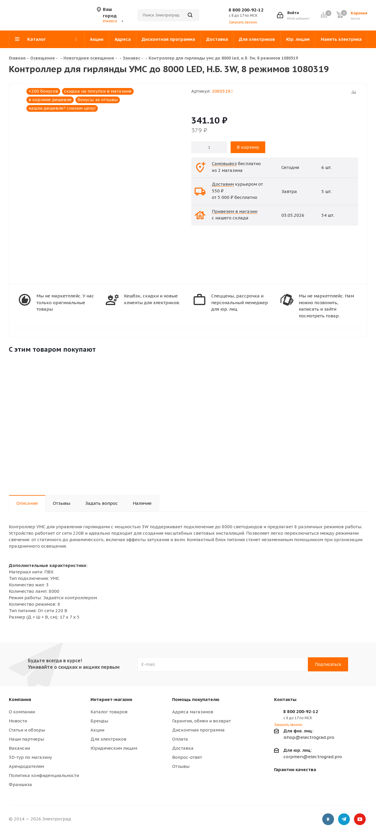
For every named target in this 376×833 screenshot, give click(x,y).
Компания (20, 699)
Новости (18, 721)
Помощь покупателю (195, 699)
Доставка (183, 748)
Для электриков (108, 739)
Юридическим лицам (113, 748)
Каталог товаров (108, 712)
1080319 (222, 91)
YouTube (360, 820)
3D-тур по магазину (30, 757)
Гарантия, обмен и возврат (201, 721)
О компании (22, 712)
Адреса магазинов (192, 712)
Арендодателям (26, 766)
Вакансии (19, 748)
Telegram (344, 820)
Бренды (99, 721)
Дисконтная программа (198, 730)
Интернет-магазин (111, 699)
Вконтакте (328, 820)
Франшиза (20, 784)
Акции (97, 730)
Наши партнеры (26, 739)
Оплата (180, 739)
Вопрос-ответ (187, 757)
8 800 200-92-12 (246, 10)
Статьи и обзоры (27, 730)
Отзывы (180, 766)
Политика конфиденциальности (44, 775)
